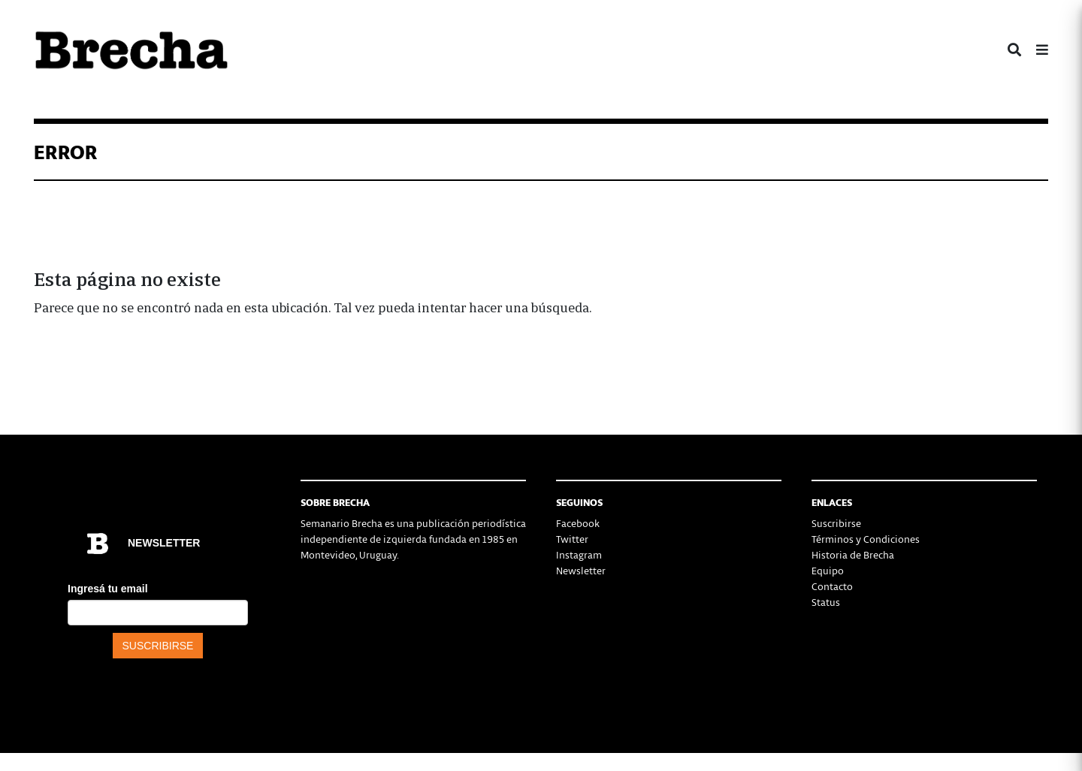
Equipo (828, 570)
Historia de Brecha (853, 554)
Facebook (578, 523)
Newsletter (581, 570)
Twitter (572, 539)
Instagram (579, 554)
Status (826, 602)
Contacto (832, 586)
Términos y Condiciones (866, 539)
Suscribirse (836, 523)
